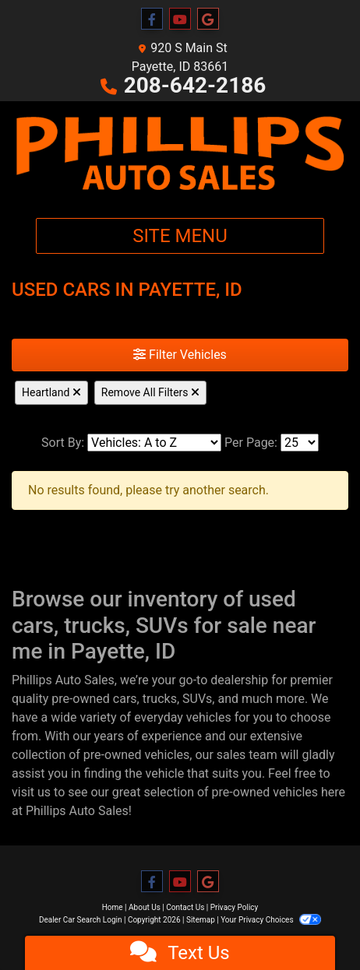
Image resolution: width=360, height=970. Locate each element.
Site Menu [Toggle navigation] (180, 236)
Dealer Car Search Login (80, 920)
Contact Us (185, 907)
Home (112, 907)
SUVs (197, 698)
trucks (160, 698)
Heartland (51, 392)
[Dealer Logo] (180, 153)
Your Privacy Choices (271, 920)
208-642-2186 (195, 85)
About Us (145, 907)
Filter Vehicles (180, 354)
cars (125, 698)
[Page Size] (300, 443)
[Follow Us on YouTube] (180, 19)
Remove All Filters (150, 392)
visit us (31, 792)
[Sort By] (154, 443)
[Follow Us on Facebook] (152, 19)
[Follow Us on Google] (208, 19)
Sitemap (200, 920)
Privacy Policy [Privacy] (234, 907)
